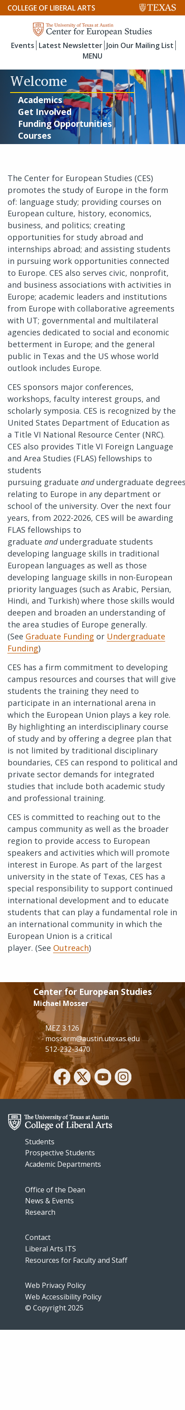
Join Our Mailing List (140, 45)
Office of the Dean (55, 1190)
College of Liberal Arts (51, 8)
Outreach (71, 947)
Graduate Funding (59, 636)
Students (39, 1142)
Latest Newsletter (70, 45)
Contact (38, 1237)
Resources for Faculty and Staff (76, 1260)
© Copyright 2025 (54, 1308)
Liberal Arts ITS (50, 1249)
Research (40, 1212)
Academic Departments (63, 1164)
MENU (92, 56)
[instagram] (123, 1078)
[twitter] (82, 1078)
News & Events (49, 1201)
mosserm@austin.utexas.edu (92, 1038)
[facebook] (62, 1078)
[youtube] (103, 1078)
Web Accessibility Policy (63, 1297)
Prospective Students (60, 1153)
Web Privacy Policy (55, 1285)
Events (22, 45)
